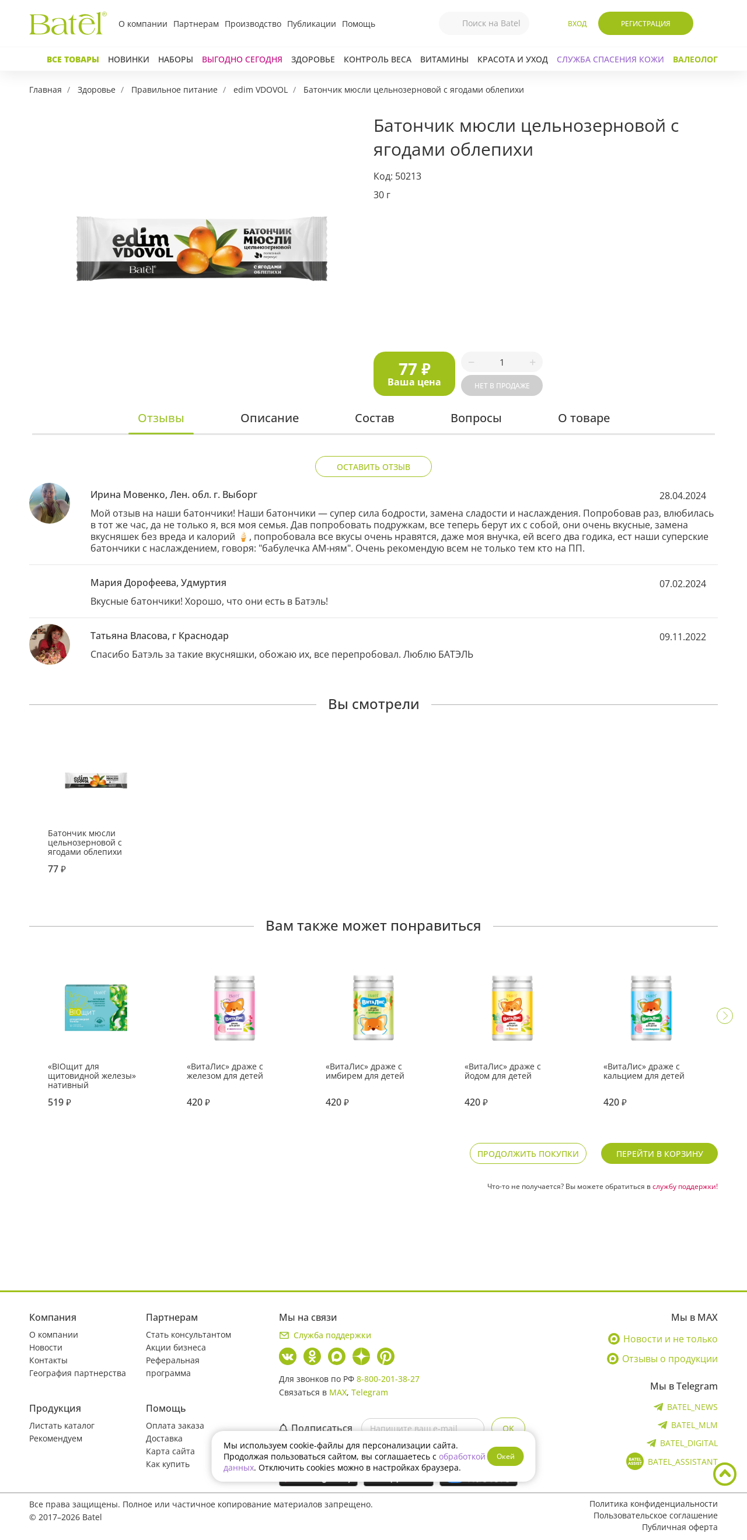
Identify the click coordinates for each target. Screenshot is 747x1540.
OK (508, 1428)
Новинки (128, 59)
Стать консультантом (188, 1334)
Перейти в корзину (659, 1153)
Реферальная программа (173, 1366)
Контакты (48, 1360)
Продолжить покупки (528, 1153)
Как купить (168, 1463)
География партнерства (77, 1372)
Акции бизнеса (176, 1347)
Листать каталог (62, 1425)
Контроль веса (377, 59)
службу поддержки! (685, 1186)
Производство (253, 23)
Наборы (175, 59)
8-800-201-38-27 (388, 1378)
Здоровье (313, 59)
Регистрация (646, 24)
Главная (45, 89)
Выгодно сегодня (242, 59)
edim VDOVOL (260, 89)
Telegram (369, 1392)
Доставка (164, 1438)
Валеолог (695, 59)
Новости (45, 1347)
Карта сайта (170, 1451)
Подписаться (315, 1428)
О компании (142, 23)
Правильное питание (174, 89)
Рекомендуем (55, 1438)
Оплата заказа (175, 1425)
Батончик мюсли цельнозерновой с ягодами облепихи (413, 89)
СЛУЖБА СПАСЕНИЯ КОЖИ (610, 59)
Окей (506, 1456)
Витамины (444, 59)
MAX (338, 1392)
